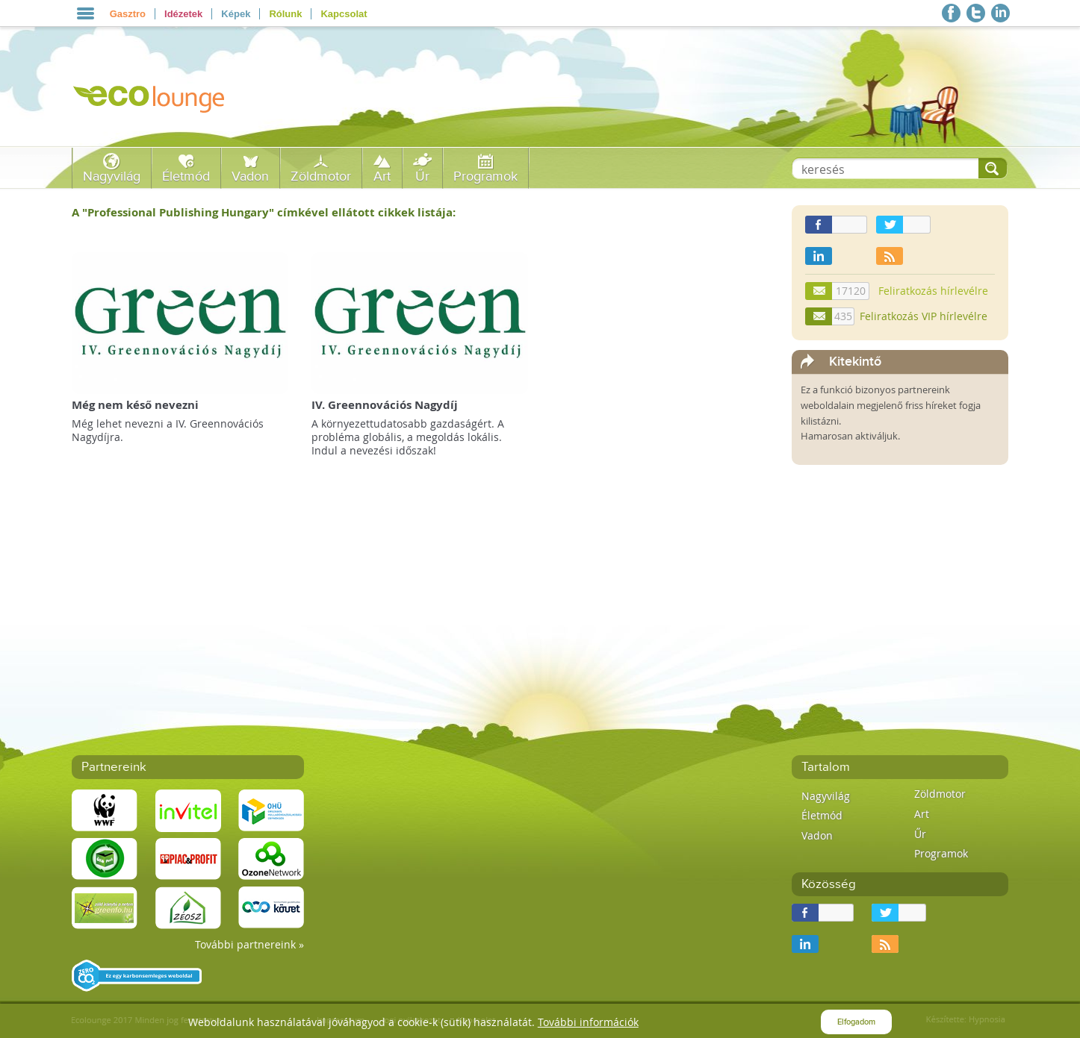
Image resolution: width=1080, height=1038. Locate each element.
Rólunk (285, 13)
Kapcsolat (343, 13)
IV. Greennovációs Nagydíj (384, 405)
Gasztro (128, 13)
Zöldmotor (321, 176)
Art (382, 176)
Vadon (250, 176)
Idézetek (183, 13)
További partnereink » (249, 944)
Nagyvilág (111, 176)
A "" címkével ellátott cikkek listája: (264, 212)
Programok (485, 176)
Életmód (186, 176)
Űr (422, 176)
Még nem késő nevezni (135, 405)
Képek (235, 13)
